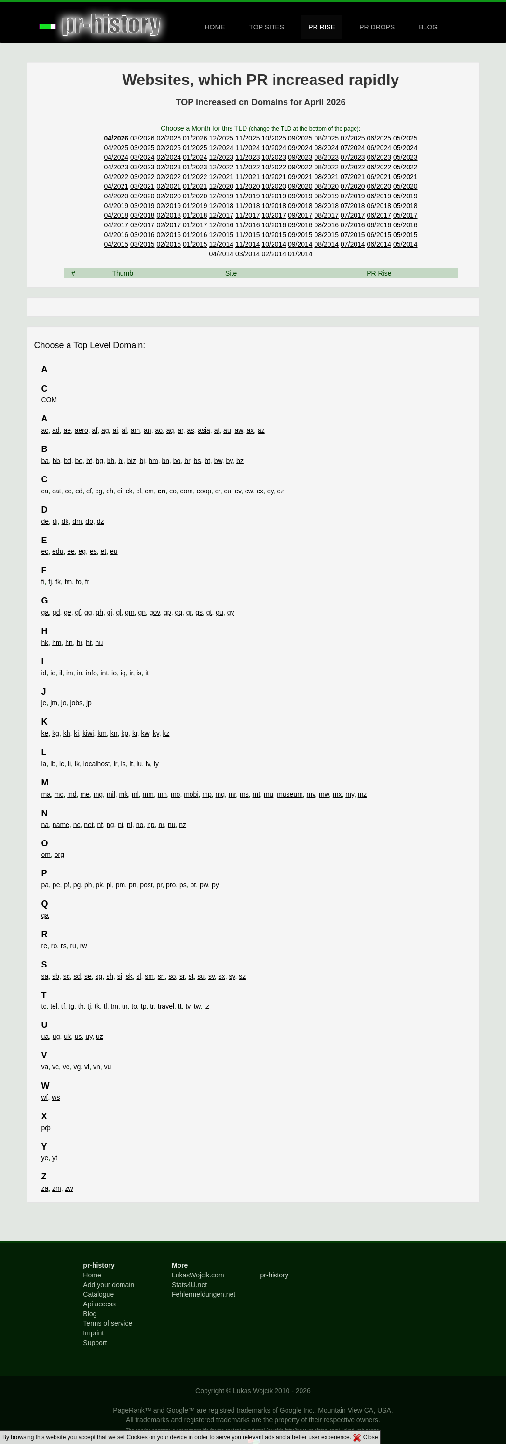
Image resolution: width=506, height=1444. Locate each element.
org (59, 854)
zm (56, 1188)
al (124, 430)
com (186, 491)
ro (54, 946)
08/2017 (326, 215)
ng (110, 824)
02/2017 (168, 225)
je (44, 703)
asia (204, 430)
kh (66, 733)
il (60, 673)
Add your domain (108, 1285)
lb (52, 764)
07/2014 (353, 244)
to (134, 1006)
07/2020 (353, 186)
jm (53, 703)
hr (79, 642)
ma (46, 794)
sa (45, 976)
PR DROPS (377, 27)
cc (68, 491)
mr (232, 794)
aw (238, 430)
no (140, 824)
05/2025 (405, 138)
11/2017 (247, 215)
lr (115, 764)
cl (138, 491)
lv (148, 764)
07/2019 (353, 196)
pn (133, 885)
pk (99, 885)
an (147, 430)
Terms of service (107, 1323)
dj (55, 521)
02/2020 (168, 196)
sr (182, 976)
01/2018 (195, 215)
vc (55, 1067)
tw (197, 1006)
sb (55, 976)
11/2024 (247, 148)
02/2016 (168, 234)
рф (46, 1128)
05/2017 (405, 215)
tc (44, 1006)
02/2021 (168, 186)
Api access (99, 1304)
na (45, 824)
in (79, 673)
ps (183, 885)
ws (56, 1097)
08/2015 (326, 234)
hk (45, 642)
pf (66, 885)
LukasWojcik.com (198, 1275)
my (349, 794)
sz (242, 976)
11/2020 (247, 186)
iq (123, 673)
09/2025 (300, 138)
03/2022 (142, 177)
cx (260, 491)
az (261, 430)
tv (187, 1006)
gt (209, 612)
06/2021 (379, 177)
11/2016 (247, 225)
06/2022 (379, 167)
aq (170, 430)
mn (162, 794)
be (79, 460)
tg (71, 1006)
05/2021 (405, 177)
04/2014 (221, 254)
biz (131, 460)
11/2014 (247, 244)
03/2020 (142, 196)
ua (45, 1036)
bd (67, 460)
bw (218, 460)
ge (67, 612)
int (104, 673)
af (95, 430)
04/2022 (116, 177)
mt (256, 794)
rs (64, 946)
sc (66, 976)
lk (77, 764)
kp (124, 733)
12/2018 (221, 206)
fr (87, 582)
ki (76, 733)
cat (56, 491)
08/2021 (326, 177)
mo (175, 794)
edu (57, 551)
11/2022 (247, 167)
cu (228, 491)
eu (114, 551)
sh (109, 976)
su (201, 976)
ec (45, 551)
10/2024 (273, 148)
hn (69, 642)
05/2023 (405, 157)
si (119, 976)
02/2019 (168, 206)
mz (362, 794)
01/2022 (195, 177)
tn (125, 1006)
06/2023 (379, 157)
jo (64, 703)
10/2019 (273, 196)
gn (142, 612)
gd (56, 612)
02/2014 (273, 254)
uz (99, 1036)
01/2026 (195, 138)
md (71, 794)
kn (114, 733)
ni (120, 824)
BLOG (428, 27)
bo (177, 460)
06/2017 (379, 215)
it (147, 673)
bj (142, 460)
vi (86, 1067)
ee (71, 551)
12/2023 (221, 157)
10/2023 (273, 157)
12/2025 (221, 138)
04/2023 (116, 167)
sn (161, 976)
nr (161, 824)
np (151, 824)
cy (270, 491)
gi (109, 612)
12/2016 (221, 225)
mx (337, 794)
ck (129, 491)
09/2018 (300, 206)
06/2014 (379, 244)
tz (206, 1006)
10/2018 (273, 206)
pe (56, 885)
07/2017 (353, 215)
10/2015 (273, 234)
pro (171, 885)
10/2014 (273, 244)
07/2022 (353, 167)
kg (55, 733)
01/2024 (195, 157)
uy (88, 1036)
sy (232, 976)
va (45, 1067)
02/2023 (168, 167)
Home (92, 1275)
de (45, 521)
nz (182, 824)
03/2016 (142, 234)
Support (95, 1342)
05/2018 (405, 206)
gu (219, 612)
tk (97, 1006)
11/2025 (247, 138)
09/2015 (300, 234)
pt (193, 885)
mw (324, 794)
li (69, 764)
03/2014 (247, 254)
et (104, 551)
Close (365, 1437)
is (139, 673)
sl (138, 976)
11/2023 (247, 157)
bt (207, 460)
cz (280, 491)
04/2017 (116, 225)
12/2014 (221, 244)
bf (89, 460)
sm (149, 976)
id (44, 673)
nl (129, 824)
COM (49, 400)
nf (100, 824)
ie (52, 673)
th (81, 1006)
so (172, 976)
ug (56, 1036)
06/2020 (379, 186)
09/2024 (300, 148)
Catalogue (98, 1294)
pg (77, 885)
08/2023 (326, 157)
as (190, 430)
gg (88, 612)
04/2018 (116, 215)
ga (45, 612)
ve (66, 1067)
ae (67, 430)
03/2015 (142, 244)
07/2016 (353, 225)
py (215, 885)
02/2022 (168, 177)
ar (180, 430)
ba (45, 460)
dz (100, 521)
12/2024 (221, 148)
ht (89, 642)
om (46, 854)
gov (155, 612)
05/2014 (405, 244)
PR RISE (321, 27)
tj (89, 1006)
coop (204, 491)
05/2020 (405, 186)
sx (222, 976)
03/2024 (142, 157)
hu (99, 642)
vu (107, 1067)
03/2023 (142, 167)
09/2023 (300, 157)
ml (135, 794)
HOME (215, 27)
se (88, 976)
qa (45, 915)
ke (45, 733)
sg (99, 976)
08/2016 (326, 225)
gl (118, 612)
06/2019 (379, 196)
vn (96, 1067)
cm (149, 491)
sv (211, 976)
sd (77, 976)
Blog (89, 1314)
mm (148, 794)
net (88, 824)
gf (78, 612)
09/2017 (300, 215)
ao (159, 430)
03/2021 (142, 186)
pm (120, 885)
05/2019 (405, 196)
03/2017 (142, 225)
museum (290, 794)
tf (63, 1006)
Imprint (93, 1333)
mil (111, 794)
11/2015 (247, 234)
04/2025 (116, 148)
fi (43, 582)
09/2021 (300, 177)
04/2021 (116, 186)
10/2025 (273, 138)
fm (68, 582)
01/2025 (195, 148)
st (191, 976)
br (187, 460)
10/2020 (273, 186)
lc (61, 764)
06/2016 (379, 225)
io (114, 673)
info (91, 673)
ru (73, 946)
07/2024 (353, 148)
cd (78, 491)
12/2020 (221, 186)
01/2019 (195, 206)
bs (197, 460)
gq (178, 612)
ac (45, 430)
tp (144, 1006)
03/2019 (142, 206)
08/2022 (326, 167)
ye (45, 1158)
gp (167, 612)
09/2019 (300, 196)
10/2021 (273, 177)
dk (65, 521)
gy (230, 612)
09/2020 (300, 186)
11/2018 (247, 206)
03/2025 (142, 148)
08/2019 (326, 196)
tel (53, 1006)
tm (114, 1006)
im (69, 673)
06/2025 (379, 138)
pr (160, 885)
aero (81, 430)
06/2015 (379, 234)
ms (244, 794)
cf (89, 491)
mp (206, 794)
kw (145, 733)
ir (131, 673)
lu (139, 764)
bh (111, 460)
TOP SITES (267, 27)
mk (123, 794)
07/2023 (353, 157)
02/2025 (168, 148)
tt (180, 1006)
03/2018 (142, 215)
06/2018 (379, 206)
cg (99, 491)
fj (50, 582)
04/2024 (116, 157)
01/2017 (195, 225)
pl (109, 885)
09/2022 (300, 167)
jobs (76, 703)
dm (77, 521)
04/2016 (116, 234)
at (217, 430)
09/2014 (300, 244)
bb (56, 460)
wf (44, 1097)
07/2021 (353, 177)
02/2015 (168, 244)
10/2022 (273, 167)
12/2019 (221, 196)
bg (99, 460)
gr (189, 612)
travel (166, 1006)
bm (153, 460)
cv (238, 491)
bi (120, 460)
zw (69, 1188)
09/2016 (300, 225)
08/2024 (326, 148)
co (173, 491)
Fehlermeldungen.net (203, 1294)
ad (56, 430)
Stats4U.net (189, 1285)
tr (152, 1006)
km (102, 733)
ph (88, 885)
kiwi (88, 733)
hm (56, 642)
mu (268, 794)
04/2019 (116, 206)
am (135, 430)
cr (217, 491)
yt (54, 1158)
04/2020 (116, 196)
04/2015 (116, 244)
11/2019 (247, 196)
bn (165, 460)
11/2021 (247, 177)
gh (99, 612)
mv (311, 794)
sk (129, 976)
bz (240, 460)
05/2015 (405, 234)
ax (250, 430)
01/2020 (195, 196)
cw (249, 491)
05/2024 (405, 148)
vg (77, 1067)
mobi (191, 794)
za (45, 1188)
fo (79, 582)
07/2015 (353, 234)
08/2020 (326, 186)
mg (98, 794)
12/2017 (221, 215)
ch (109, 491)
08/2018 (326, 206)
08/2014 (326, 244)
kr (134, 733)
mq (220, 794)
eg (82, 551)
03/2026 (142, 138)
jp (89, 703)
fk (58, 582)
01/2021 (195, 186)
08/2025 (326, 138)
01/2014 (300, 254)
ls (123, 764)
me (84, 794)
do (89, 521)
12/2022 (221, 167)
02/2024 (168, 157)
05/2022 (405, 167)
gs (199, 612)
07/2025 (353, 138)
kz (166, 733)
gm (129, 612)
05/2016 (405, 225)
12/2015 (221, 234)
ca (45, 491)
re (44, 946)
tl (105, 1006)
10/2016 (273, 225)
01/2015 (195, 244)
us (78, 1036)
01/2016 (195, 234)
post (146, 885)
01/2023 (195, 167)
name (61, 824)
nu (172, 824)
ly (156, 764)
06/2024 (379, 148)
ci (119, 491)
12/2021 (221, 177)
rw (83, 946)
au (227, 430)
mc (59, 794)
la (44, 764)
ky (156, 733)
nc (77, 824)
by (229, 460)
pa (45, 885)
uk (67, 1036)
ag (105, 430)
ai (115, 430)
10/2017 (273, 215)
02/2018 (168, 215)
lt (131, 764)
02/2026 (168, 138)
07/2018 (353, 206)
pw (204, 885)
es (93, 551)
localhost (96, 764)
